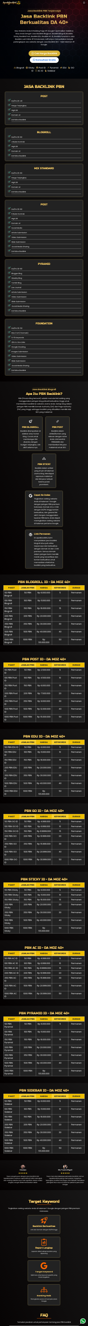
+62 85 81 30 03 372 (43, 1302)
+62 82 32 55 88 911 (43, 1309)
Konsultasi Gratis (43, 59)
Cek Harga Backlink (43, 53)
